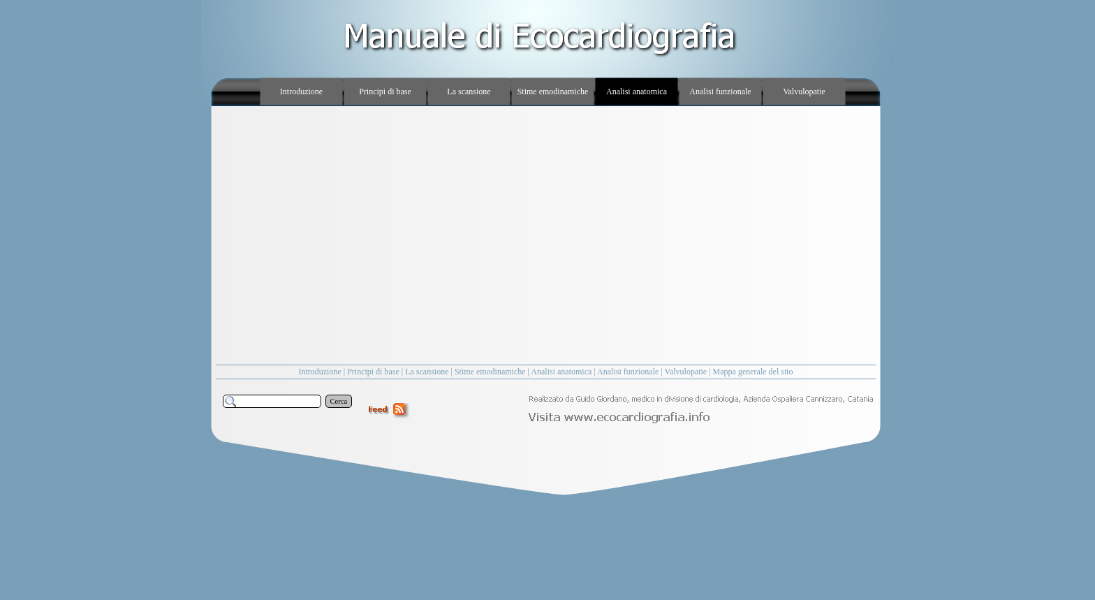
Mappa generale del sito (753, 371)
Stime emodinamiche (490, 371)
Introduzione (319, 371)
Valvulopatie (686, 371)
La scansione (426, 371)
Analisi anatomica (561, 371)
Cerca (339, 401)
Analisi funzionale (628, 371)
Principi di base (373, 371)
